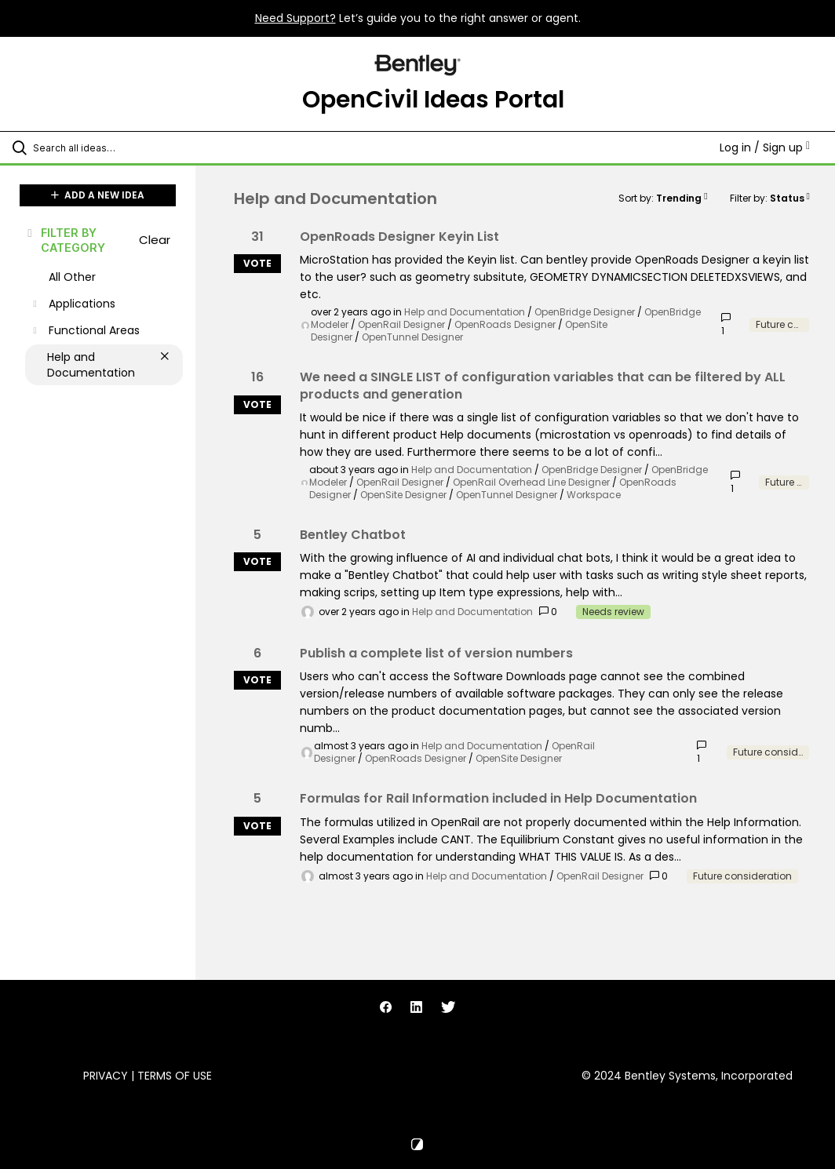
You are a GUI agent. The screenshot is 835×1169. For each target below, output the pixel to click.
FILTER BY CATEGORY (65, 240)
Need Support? (295, 18)
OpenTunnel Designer (412, 337)
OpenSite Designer (403, 494)
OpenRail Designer (401, 324)
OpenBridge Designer (584, 312)
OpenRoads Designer (505, 324)
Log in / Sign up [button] (765, 147)
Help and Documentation (464, 312)
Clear (154, 239)
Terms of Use (174, 1075)
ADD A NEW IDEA (97, 195)
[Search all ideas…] (106, 147)
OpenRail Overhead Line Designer (531, 482)
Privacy (105, 1075)
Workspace (594, 494)
